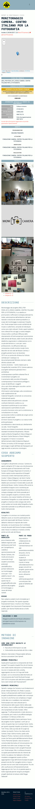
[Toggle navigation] (29, 5)
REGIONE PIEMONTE (17, 133)
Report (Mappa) (17, 800)
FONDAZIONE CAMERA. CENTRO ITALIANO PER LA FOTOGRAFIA (17, 140)
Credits (26, 800)
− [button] (4, 43)
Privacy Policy (28, 798)
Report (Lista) (16, 798)
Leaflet (3, 70)
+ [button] (4, 40)
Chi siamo (27, 796)
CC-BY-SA (27, 70)
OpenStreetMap (15, 70)
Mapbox (9, 72)
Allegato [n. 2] (9, 295)
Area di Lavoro (17, 794)
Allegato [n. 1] (9, 293)
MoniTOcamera (23, 32)
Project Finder (16, 796)
